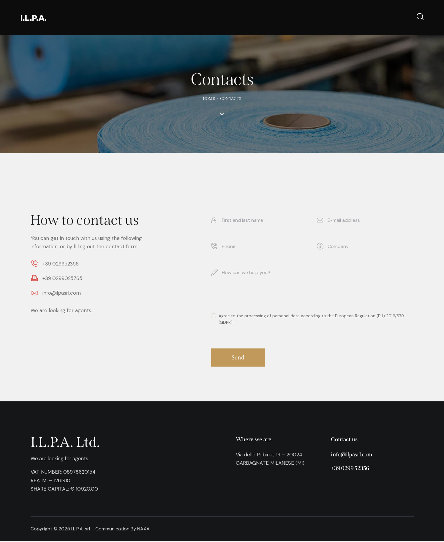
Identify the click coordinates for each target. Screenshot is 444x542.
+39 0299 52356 (350, 469)
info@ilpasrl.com (351, 455)
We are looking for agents (61, 459)
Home (209, 98)
